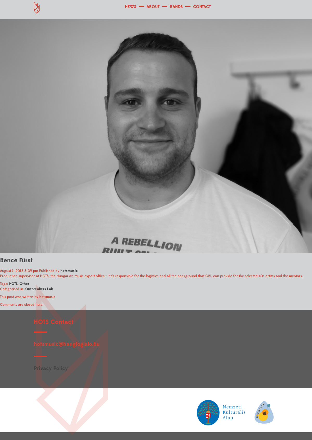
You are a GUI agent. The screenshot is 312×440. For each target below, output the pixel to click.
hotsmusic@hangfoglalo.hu (67, 344)
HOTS (13, 284)
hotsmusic (69, 271)
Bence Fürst (16, 260)
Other (24, 284)
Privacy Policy (51, 368)
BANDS (176, 6)
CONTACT (202, 6)
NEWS (130, 6)
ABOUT (153, 6)
